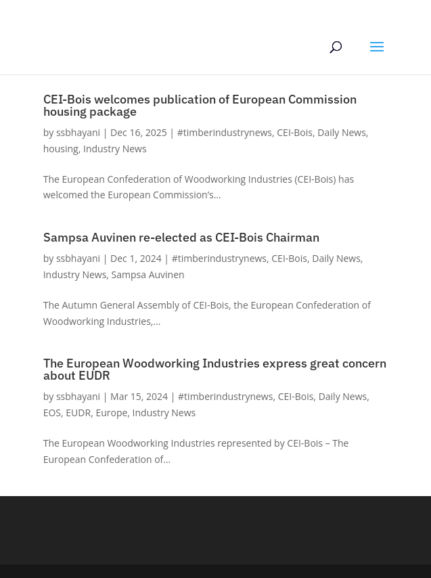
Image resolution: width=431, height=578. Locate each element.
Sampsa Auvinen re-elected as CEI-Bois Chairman (181, 237)
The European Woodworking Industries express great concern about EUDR (214, 369)
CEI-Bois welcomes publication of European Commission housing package (200, 105)
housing (60, 148)
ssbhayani (78, 132)
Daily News (341, 132)
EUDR (78, 412)
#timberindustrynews (224, 132)
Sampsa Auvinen (148, 274)
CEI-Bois (295, 132)
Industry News (115, 148)
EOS (52, 412)
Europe (111, 412)
